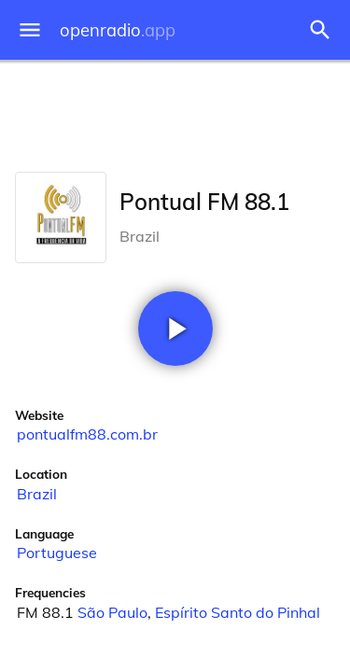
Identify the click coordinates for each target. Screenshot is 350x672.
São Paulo (112, 612)
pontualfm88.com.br (87, 434)
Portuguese (57, 552)
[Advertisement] (175, 112)
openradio (117, 30)
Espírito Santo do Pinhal (237, 612)
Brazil (37, 493)
